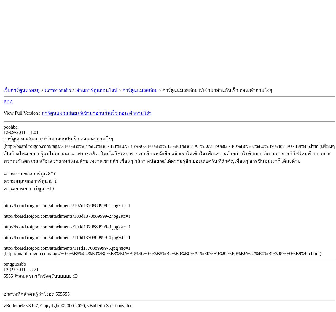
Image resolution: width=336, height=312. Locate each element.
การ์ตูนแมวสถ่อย (139, 90)
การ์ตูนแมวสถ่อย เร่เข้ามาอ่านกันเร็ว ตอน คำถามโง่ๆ (97, 113)
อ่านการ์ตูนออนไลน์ (96, 90)
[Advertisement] (168, 43)
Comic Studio (58, 90)
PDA (8, 101)
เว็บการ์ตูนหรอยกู (22, 90)
